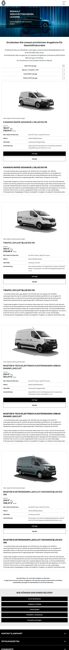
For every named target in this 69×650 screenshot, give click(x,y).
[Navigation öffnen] (65, 3)
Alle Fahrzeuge (30, 66)
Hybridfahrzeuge (30, 74)
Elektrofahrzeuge (30, 78)
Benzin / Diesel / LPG (30, 70)
